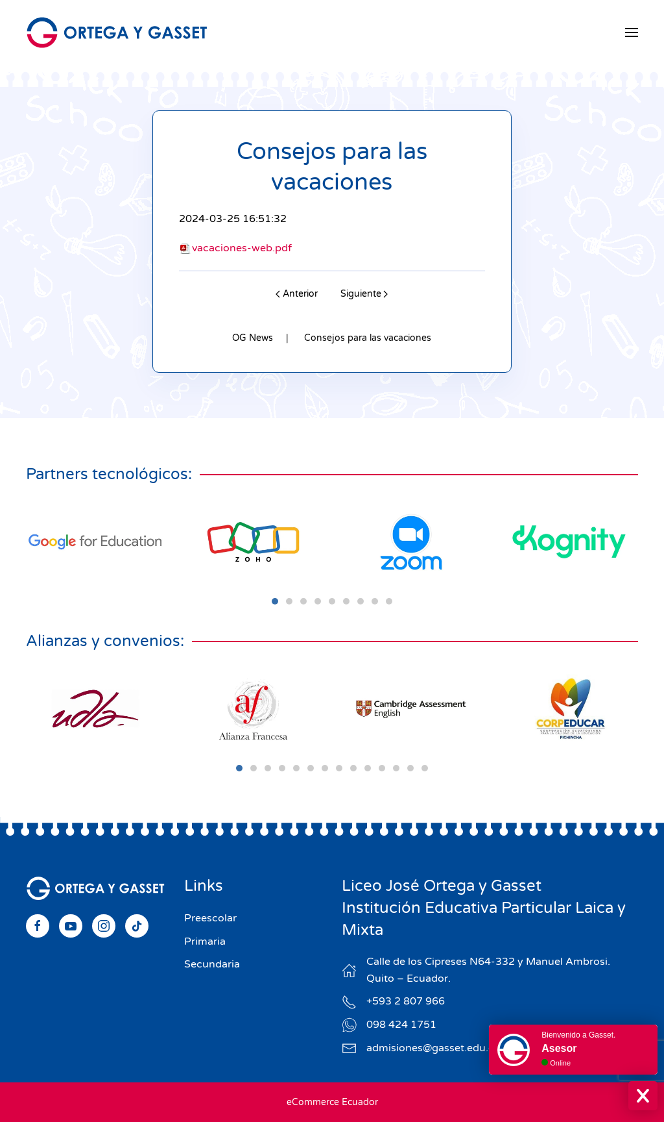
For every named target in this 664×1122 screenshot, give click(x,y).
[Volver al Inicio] (117, 32)
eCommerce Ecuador (332, 1102)
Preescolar (210, 918)
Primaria (205, 941)
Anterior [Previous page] (297, 293)
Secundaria (212, 964)
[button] (631, 32)
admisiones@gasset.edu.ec (433, 1047)
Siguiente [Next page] (364, 293)
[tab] (275, 601)
